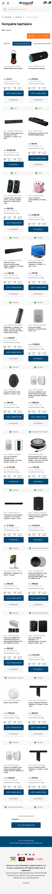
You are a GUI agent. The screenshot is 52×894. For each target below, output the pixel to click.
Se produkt (13, 100)
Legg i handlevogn (13, 93)
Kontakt (26, 883)
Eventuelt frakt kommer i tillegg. (12, 83)
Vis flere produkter (26, 825)
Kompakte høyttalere (22, 43)
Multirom (7, 43)
